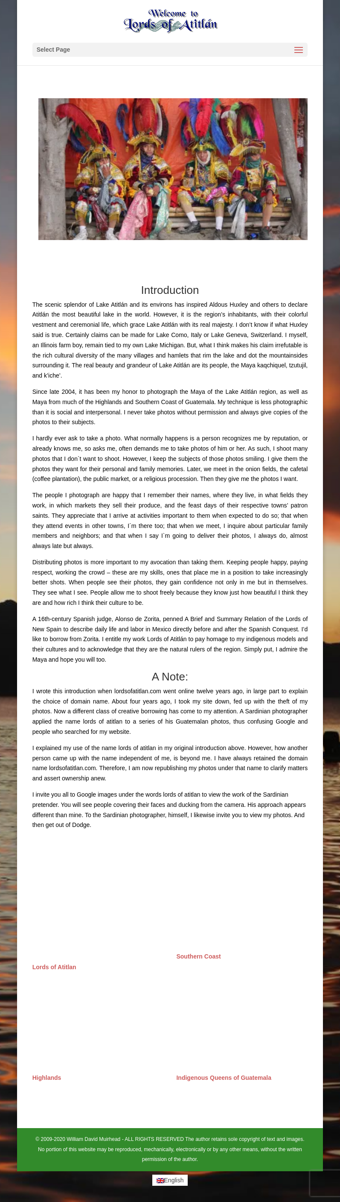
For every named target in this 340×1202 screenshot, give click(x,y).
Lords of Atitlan (54, 967)
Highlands (46, 1077)
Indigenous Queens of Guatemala (223, 1077)
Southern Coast (198, 956)
